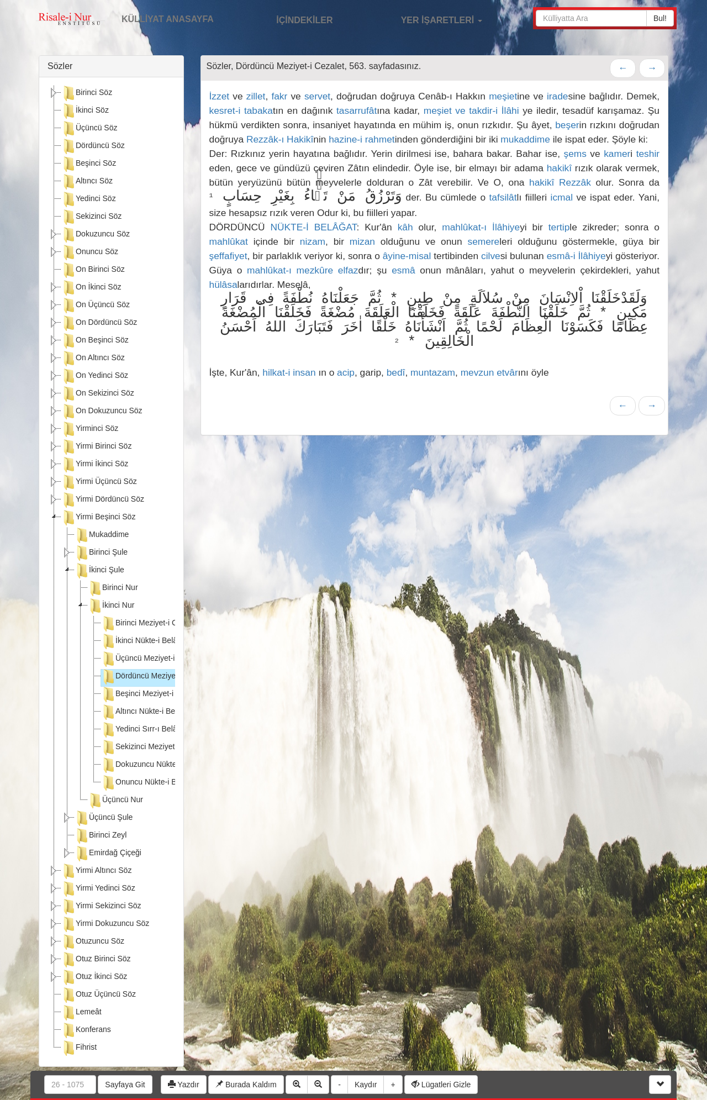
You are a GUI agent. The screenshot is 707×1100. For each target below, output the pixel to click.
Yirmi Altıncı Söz (96, 871)
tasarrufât (356, 110)
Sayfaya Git (125, 1084)
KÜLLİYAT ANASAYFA (168, 19)
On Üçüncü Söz (95, 305)
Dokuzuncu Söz (95, 235)
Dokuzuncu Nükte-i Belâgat (155, 765)
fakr (279, 96)
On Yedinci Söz (94, 376)
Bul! (660, 18)
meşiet (503, 96)
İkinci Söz (85, 111)
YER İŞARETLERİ (429, 19)
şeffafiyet (228, 255)
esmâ (403, 270)
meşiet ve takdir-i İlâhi (471, 110)
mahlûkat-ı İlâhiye (481, 227)
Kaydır (366, 1084)
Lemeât (81, 1012)
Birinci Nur (113, 588)
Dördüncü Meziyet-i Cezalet (155, 677)
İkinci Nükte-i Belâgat (144, 641)
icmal (562, 197)
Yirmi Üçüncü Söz (99, 482)
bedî (396, 372)
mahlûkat (228, 241)
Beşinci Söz (88, 164)
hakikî (559, 167)
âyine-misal (407, 255)
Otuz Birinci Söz (96, 959)
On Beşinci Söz (95, 341)
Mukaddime (102, 535)
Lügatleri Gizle (441, 1084)
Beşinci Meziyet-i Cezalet (151, 694)
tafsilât (502, 197)
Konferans (86, 1030)
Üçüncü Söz (89, 128)
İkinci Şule (99, 570)
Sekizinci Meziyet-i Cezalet (154, 747)
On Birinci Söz (93, 270)
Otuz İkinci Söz (94, 977)
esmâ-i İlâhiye (576, 255)
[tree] (111, 572)
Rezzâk (575, 182)
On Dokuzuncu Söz (102, 411)
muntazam (432, 372)
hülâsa (223, 284)
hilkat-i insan (288, 372)
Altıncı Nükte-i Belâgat (146, 712)
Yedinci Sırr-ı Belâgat (144, 730)
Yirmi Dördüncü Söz (102, 500)
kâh (405, 227)
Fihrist (79, 1048)
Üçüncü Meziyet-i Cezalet (152, 659)
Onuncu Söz (89, 252)
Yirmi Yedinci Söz (98, 889)
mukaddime (525, 139)
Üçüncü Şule (104, 818)
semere (483, 241)
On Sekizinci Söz (97, 394)
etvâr (507, 372)
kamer (617, 153)
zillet (256, 96)
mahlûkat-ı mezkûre (290, 270)
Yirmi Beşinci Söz (98, 517)
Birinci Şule (101, 553)
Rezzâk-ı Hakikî (279, 139)
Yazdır (183, 1084)
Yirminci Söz (89, 429)
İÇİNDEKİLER (292, 19)
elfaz (348, 270)
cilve (490, 255)
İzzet (219, 96)
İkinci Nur (111, 606)
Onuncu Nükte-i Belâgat (149, 783)
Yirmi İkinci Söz (94, 464)
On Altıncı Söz (93, 358)
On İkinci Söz (91, 288)
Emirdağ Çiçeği (108, 853)
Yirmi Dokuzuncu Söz (105, 924)
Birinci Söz (86, 93)
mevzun (477, 372)
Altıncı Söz (87, 182)
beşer (567, 124)
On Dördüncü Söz (99, 323)
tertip (559, 227)
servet (317, 96)
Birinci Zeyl (100, 836)
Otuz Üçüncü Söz (98, 995)
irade (557, 96)
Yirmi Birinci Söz (96, 447)
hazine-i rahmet (361, 139)
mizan (362, 241)
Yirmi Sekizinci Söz (101, 906)
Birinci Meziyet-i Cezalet (149, 623)
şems (575, 153)
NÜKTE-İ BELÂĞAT (314, 227)
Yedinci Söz (88, 199)
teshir (647, 153)
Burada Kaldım (246, 1084)
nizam (312, 241)
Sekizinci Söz (91, 217)
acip (346, 372)
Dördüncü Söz (93, 146)
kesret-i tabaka (241, 110)
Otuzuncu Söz (92, 942)
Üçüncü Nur (115, 800)
